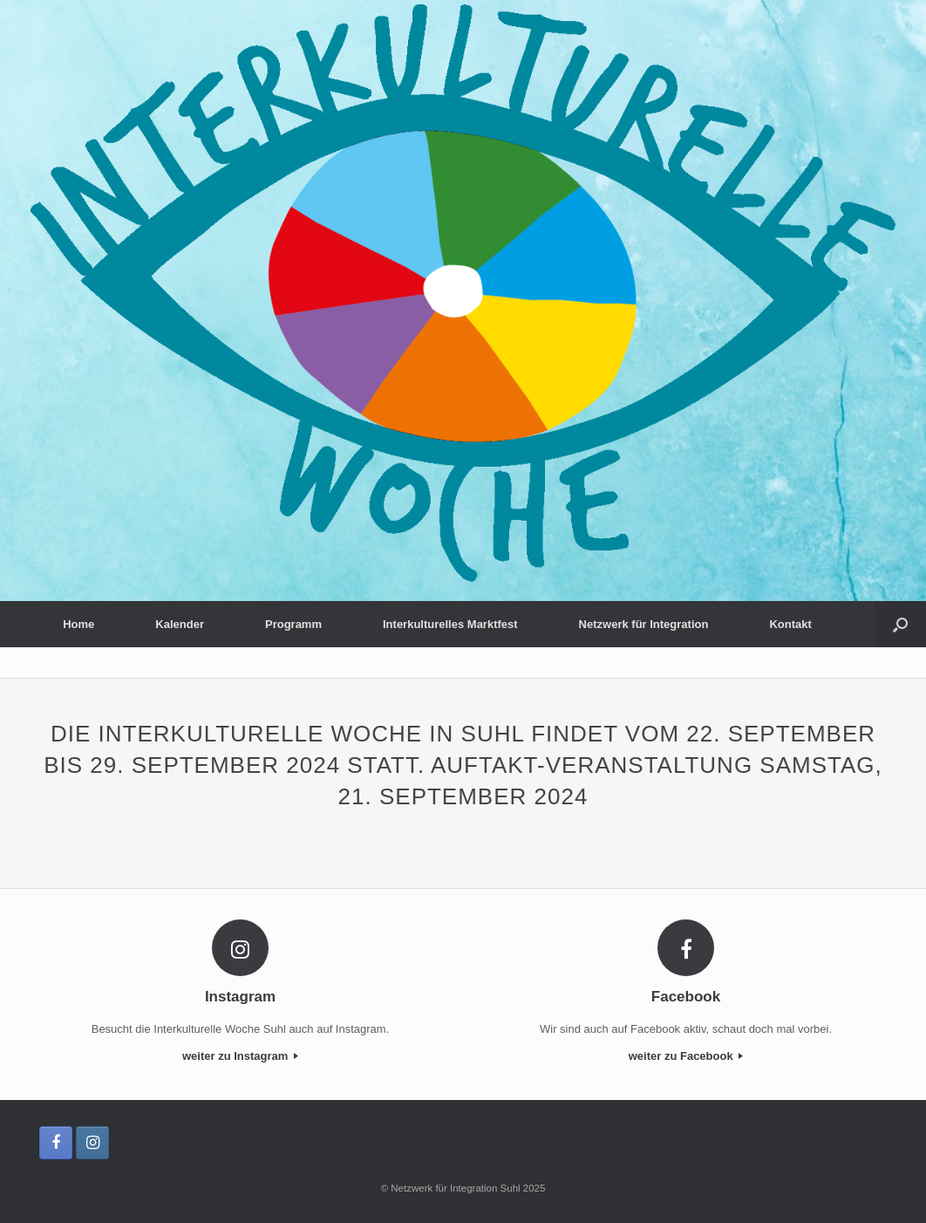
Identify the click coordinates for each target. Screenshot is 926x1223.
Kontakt (790, 624)
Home (78, 624)
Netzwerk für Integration (644, 624)
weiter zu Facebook (686, 1055)
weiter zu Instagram (240, 1055)
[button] (900, 624)
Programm (293, 624)
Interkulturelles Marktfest (450, 624)
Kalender (179, 624)
